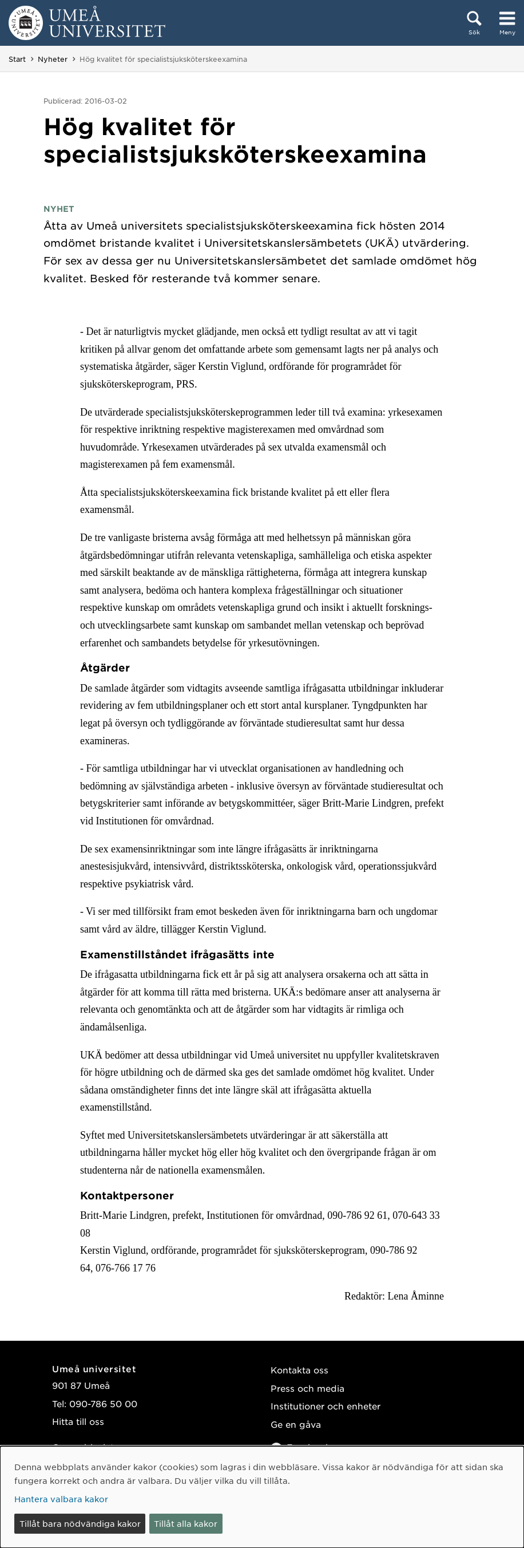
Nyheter (53, 59)
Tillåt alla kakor (185, 1523)
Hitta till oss (78, 1421)
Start (17, 59)
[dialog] (262, 1497)
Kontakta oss (299, 1369)
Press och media (307, 1388)
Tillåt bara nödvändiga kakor (80, 1523)
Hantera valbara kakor (61, 1499)
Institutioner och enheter (325, 1405)
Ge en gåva (296, 1424)
